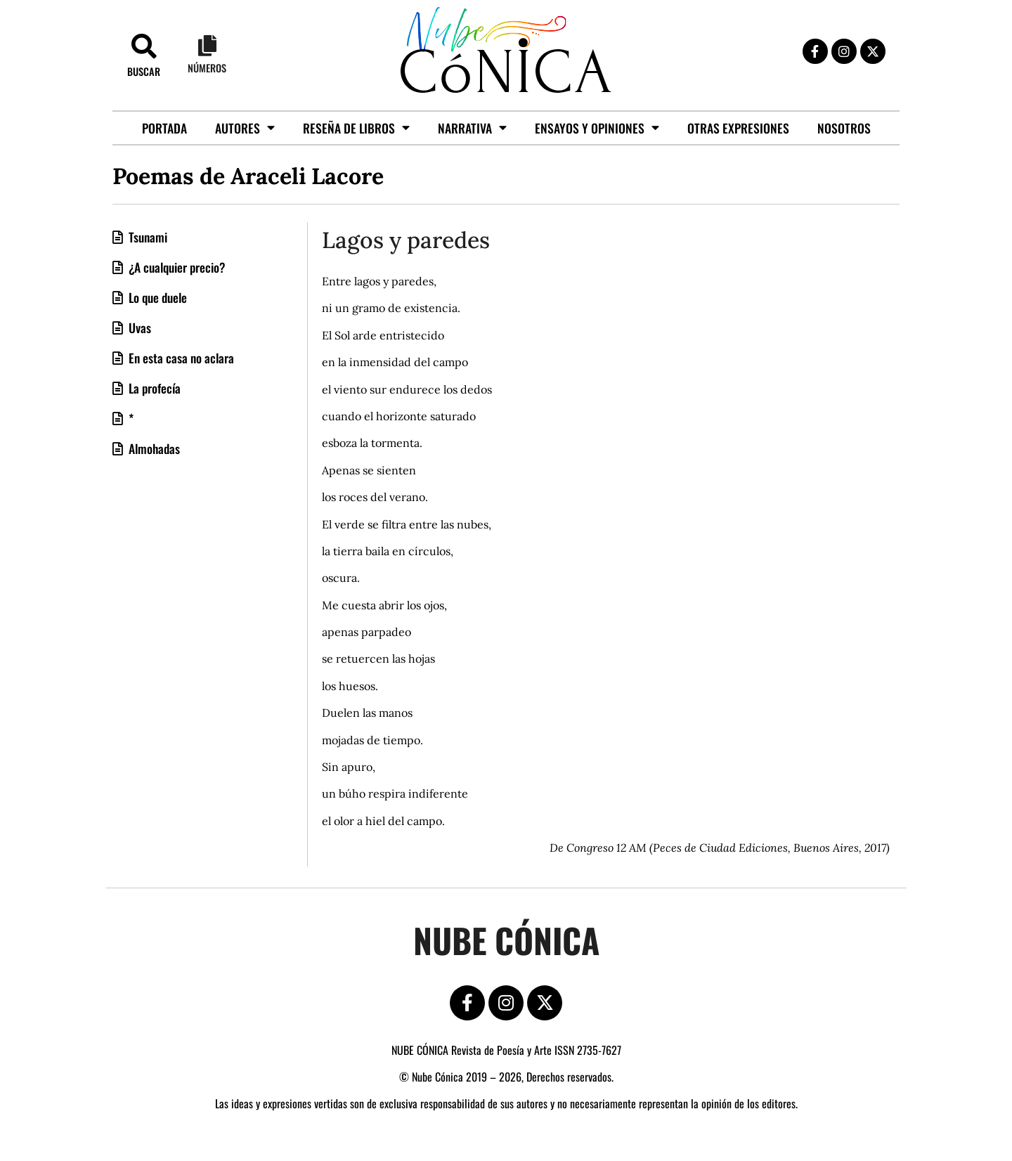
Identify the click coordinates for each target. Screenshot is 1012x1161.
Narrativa (472, 128)
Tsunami (146, 237)
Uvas (138, 327)
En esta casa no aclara (180, 358)
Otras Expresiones (738, 128)
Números (207, 67)
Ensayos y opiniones (597, 128)
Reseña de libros (356, 128)
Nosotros (844, 128)
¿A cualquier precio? (176, 267)
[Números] (207, 45)
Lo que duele (156, 297)
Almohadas (153, 448)
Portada (164, 128)
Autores (245, 128)
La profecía (153, 388)
